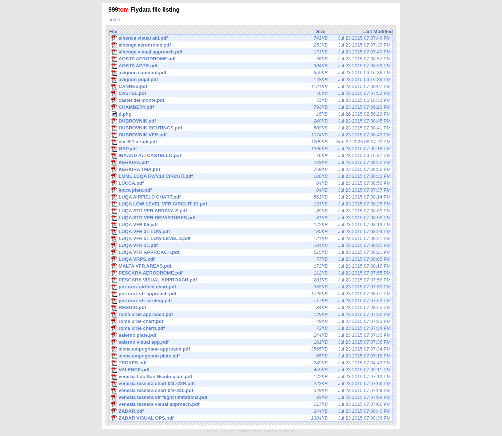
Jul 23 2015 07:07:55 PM (251, 273)
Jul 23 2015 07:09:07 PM (251, 86)
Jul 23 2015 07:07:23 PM (251, 321)
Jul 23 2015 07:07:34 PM (251, 328)
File (113, 31)
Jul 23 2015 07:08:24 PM (251, 232)
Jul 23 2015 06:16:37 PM (251, 156)
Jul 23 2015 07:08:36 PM (251, 418)
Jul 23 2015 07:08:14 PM (251, 197)
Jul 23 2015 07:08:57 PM (251, 59)
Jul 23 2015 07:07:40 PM (251, 52)
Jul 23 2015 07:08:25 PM (251, 204)
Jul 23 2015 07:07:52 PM (251, 301)
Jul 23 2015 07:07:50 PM (251, 287)
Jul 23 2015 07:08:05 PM (251, 259)
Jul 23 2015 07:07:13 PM (251, 377)
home (114, 19)
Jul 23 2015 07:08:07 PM (251, 294)
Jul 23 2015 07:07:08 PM (251, 397)
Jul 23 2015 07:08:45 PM (251, 121)
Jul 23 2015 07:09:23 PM (251, 107)
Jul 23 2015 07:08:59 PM (251, 66)
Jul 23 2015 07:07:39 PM (251, 45)
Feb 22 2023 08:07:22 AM (251, 142)
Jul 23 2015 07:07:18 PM (251, 356)
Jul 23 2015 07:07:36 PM (251, 335)
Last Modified (377, 31)
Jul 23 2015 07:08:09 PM (251, 211)
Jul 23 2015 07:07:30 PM (251, 314)
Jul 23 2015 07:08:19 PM (251, 225)
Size (321, 31)
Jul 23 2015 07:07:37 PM (251, 190)
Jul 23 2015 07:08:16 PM (251, 266)
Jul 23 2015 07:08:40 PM (251, 411)
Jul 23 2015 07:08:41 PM (251, 128)
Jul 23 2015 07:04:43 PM (251, 363)
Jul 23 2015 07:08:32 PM (251, 176)
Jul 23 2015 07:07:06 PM (251, 384)
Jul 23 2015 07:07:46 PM (251, 38)
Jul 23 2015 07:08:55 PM (251, 308)
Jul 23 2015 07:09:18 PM (251, 149)
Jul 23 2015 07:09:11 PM (251, 370)
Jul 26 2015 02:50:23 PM (251, 114)
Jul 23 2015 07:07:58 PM (251, 280)
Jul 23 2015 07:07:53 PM (251, 93)
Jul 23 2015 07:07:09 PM (251, 390)
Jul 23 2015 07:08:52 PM (251, 162)
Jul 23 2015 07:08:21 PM (251, 238)
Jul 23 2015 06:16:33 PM (251, 100)
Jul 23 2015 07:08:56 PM (251, 169)
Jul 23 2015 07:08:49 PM (251, 135)
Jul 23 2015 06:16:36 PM (251, 73)
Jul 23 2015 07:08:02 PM (251, 218)
